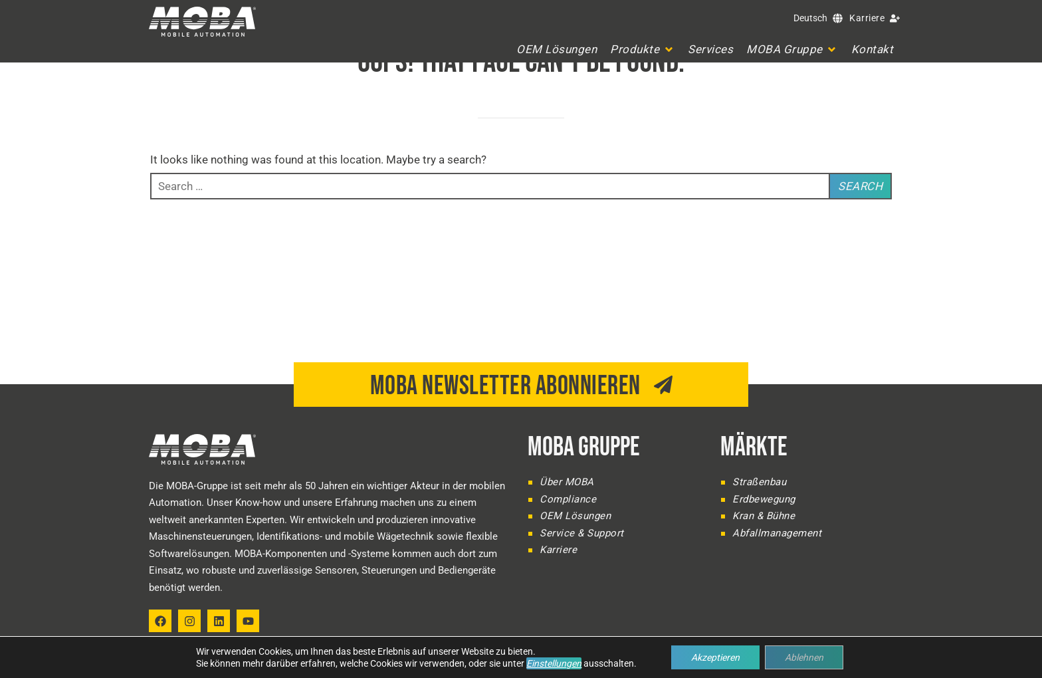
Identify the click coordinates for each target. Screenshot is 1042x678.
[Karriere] (895, 18)
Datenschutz (865, 662)
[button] (642, 49)
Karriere (867, 18)
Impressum (804, 662)
